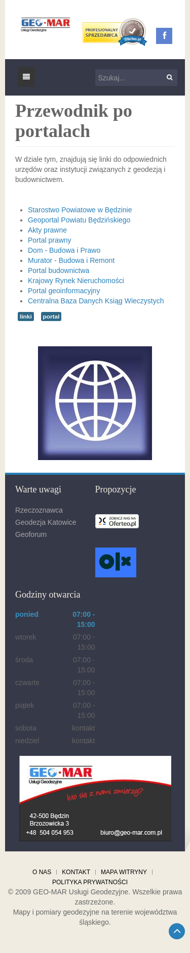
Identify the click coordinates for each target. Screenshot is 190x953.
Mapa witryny (124, 872)
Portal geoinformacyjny (64, 291)
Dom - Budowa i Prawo (64, 250)
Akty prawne (47, 230)
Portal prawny (49, 240)
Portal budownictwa (58, 270)
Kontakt (76, 872)
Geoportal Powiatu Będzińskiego (79, 220)
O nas (41, 872)
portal (51, 316)
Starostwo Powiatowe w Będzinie (80, 210)
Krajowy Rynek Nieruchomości (76, 281)
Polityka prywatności (90, 882)
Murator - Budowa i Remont (71, 260)
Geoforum (31, 534)
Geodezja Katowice (46, 522)
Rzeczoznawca (39, 510)
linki (26, 316)
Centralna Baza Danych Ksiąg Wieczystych (96, 301)
